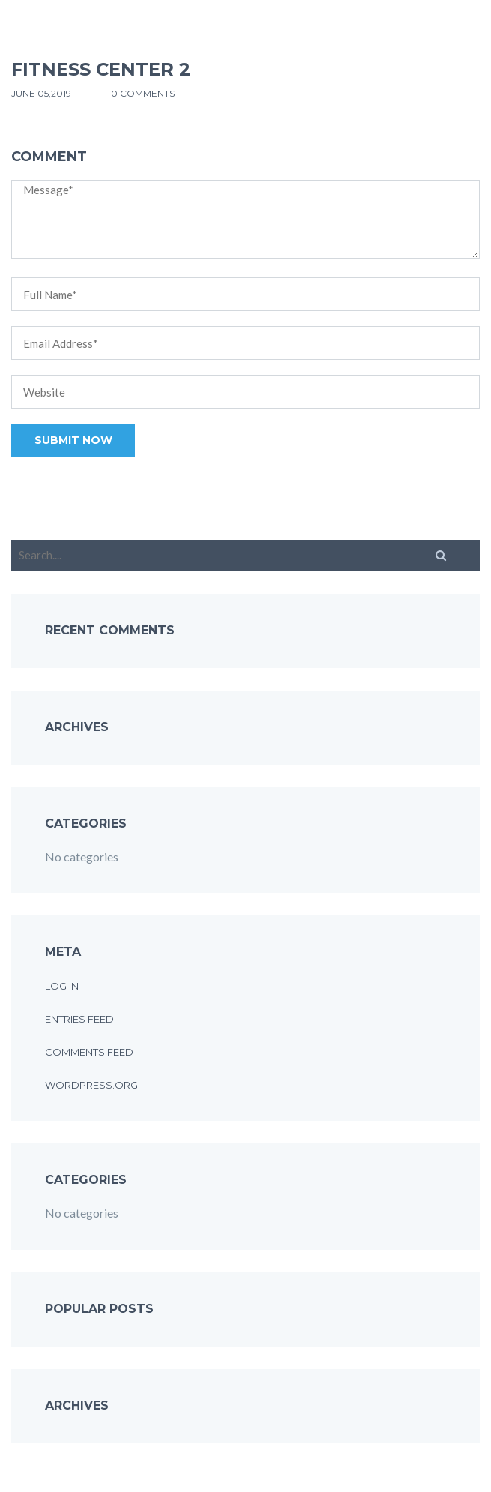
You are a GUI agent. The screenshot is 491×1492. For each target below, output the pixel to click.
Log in (62, 986)
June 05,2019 (42, 93)
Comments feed (89, 1052)
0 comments (143, 93)
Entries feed (79, 1019)
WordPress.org (91, 1085)
